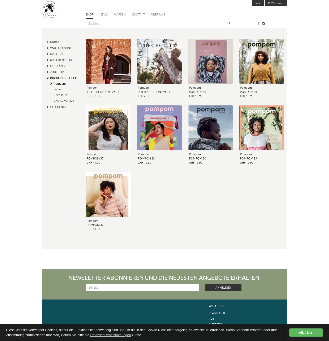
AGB (211, 318)
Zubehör (57, 72)
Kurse (54, 41)
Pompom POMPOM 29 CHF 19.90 (248, 158)
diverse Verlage (64, 100)
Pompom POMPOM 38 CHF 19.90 (248, 92)
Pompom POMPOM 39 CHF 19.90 (197, 92)
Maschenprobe (61, 60)
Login (258, 3)
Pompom (60, 83)
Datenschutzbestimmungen (110, 335)
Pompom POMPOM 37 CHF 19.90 (95, 158)
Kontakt (138, 14)
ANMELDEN (223, 287)
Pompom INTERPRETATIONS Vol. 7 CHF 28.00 (154, 92)
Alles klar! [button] (306, 332)
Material (57, 54)
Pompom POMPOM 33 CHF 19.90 (146, 158)
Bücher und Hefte (64, 78)
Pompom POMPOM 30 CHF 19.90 (197, 158)
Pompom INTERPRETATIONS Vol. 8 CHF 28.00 (103, 92)
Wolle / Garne (61, 47)
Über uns (158, 14)
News (104, 14)
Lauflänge (58, 66)
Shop (89, 14)
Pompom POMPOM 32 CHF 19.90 (95, 225)
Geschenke (58, 107)
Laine (57, 89)
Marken (120, 14)
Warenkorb (276, 3)
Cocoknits (60, 95)
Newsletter (217, 313)
